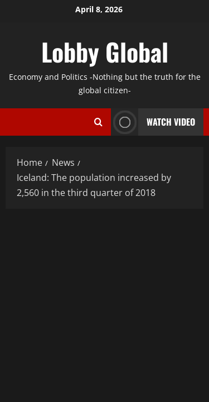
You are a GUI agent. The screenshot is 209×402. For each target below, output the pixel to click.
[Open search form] (98, 121)
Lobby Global (104, 52)
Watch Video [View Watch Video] (153, 122)
